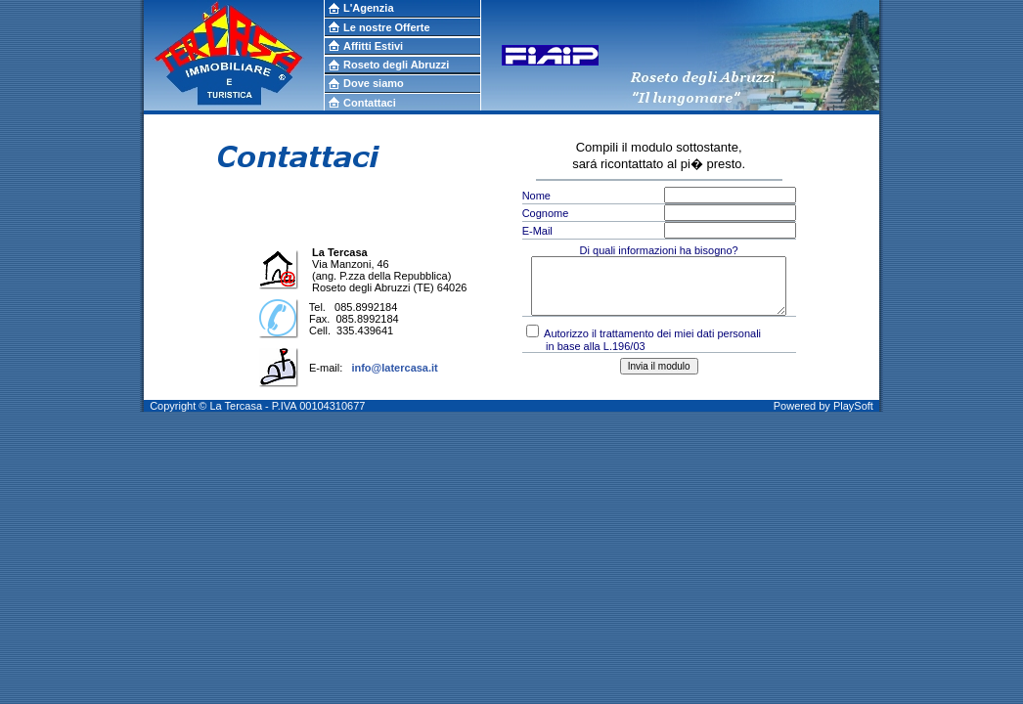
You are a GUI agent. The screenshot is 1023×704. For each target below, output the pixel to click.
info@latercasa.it (394, 368)
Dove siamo (373, 83)
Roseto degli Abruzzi (396, 64)
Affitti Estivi (373, 46)
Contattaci (369, 103)
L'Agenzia (368, 8)
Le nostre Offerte (386, 27)
